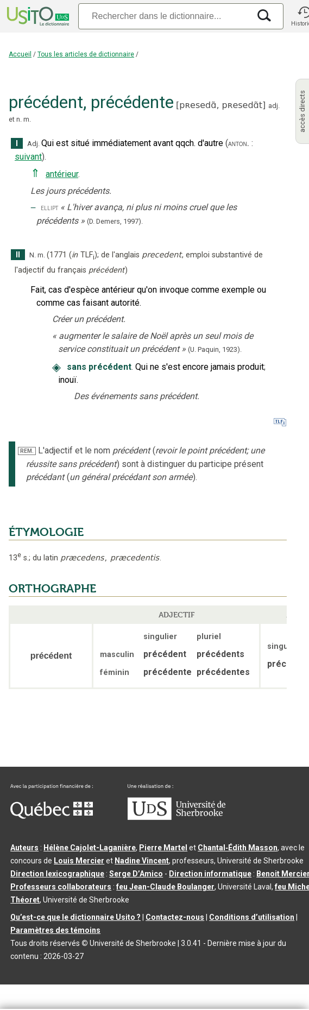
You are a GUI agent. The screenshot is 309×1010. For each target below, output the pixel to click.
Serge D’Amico (136, 873)
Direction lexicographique (57, 873)
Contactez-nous (175, 917)
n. (19, 119)
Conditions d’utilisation (251, 917)
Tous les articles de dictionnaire (85, 54)
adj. (274, 106)
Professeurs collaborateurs (60, 886)
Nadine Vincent (142, 860)
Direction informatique (210, 873)
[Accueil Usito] (37, 16)
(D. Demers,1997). (115, 221)
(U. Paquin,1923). (215, 349)
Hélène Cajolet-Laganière (89, 847)
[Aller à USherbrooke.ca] (176, 817)
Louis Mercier (79, 860)
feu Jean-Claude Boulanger (165, 886)
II (18, 255)
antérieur (62, 174)
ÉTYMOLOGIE (46, 532)
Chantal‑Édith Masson (238, 847)
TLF (83, 255)
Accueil (20, 54)
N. (32, 255)
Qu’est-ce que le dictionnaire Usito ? (75, 917)
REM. (27, 450)
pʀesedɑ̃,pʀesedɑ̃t (220, 105)
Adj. (33, 144)
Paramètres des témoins (55, 930)
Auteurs (24, 847)
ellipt (49, 207)
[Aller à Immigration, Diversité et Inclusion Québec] (51, 816)
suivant (28, 157)
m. (27, 119)
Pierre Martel (163, 847)
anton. (238, 143)
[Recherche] (164, 16)
